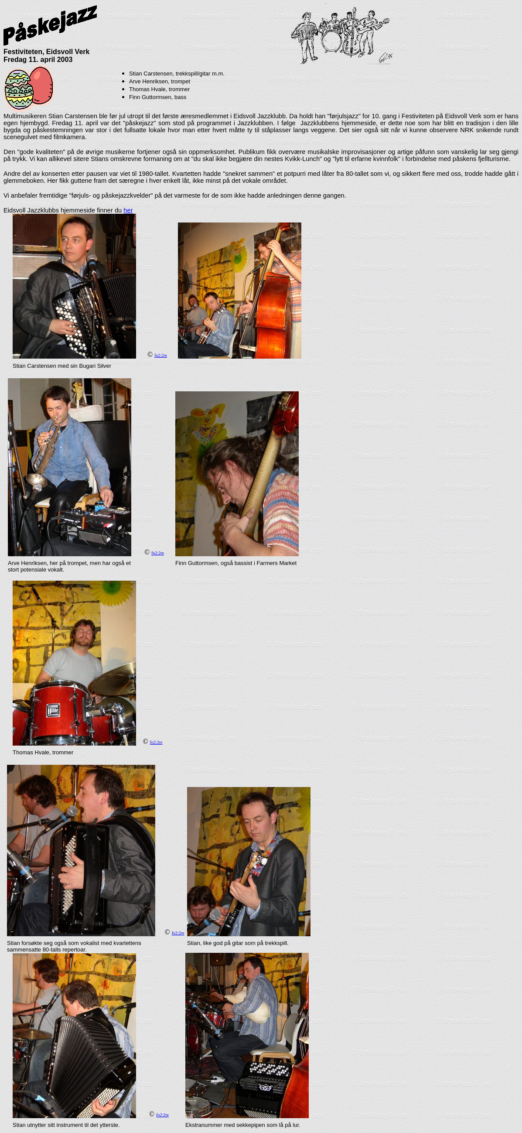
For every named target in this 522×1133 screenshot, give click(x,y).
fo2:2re (160, 355)
